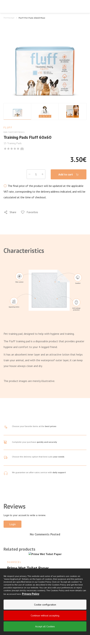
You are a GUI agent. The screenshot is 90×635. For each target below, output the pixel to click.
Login (12, 524)
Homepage (9, 17)
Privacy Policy (30, 593)
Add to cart (68, 174)
